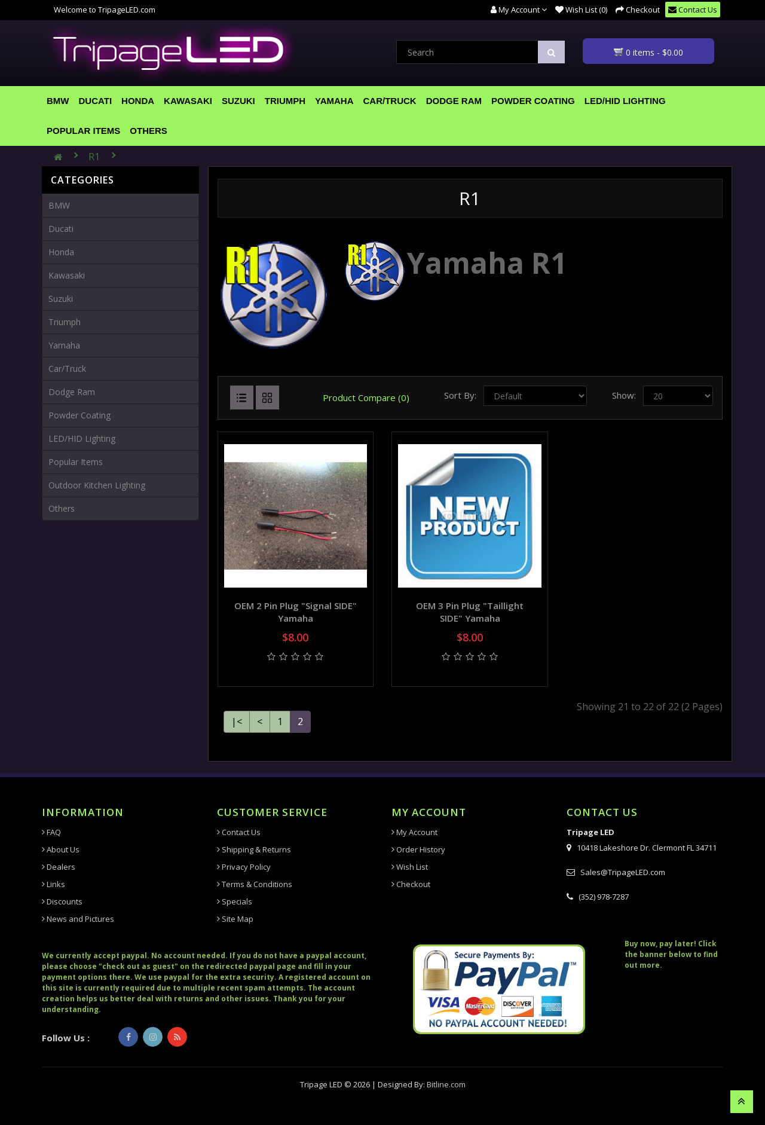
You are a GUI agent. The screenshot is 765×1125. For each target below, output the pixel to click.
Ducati (95, 101)
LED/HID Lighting (625, 101)
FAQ (51, 832)
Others (148, 131)
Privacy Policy (244, 866)
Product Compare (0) (366, 397)
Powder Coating (533, 101)
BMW (58, 101)
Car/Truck (390, 101)
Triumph (285, 101)
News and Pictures (78, 918)
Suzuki (238, 101)
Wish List (409, 866)
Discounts (62, 901)
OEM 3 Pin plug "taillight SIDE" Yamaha (470, 612)
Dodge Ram (454, 101)
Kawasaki (188, 101)
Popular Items (83, 131)
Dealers (58, 866)
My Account (414, 832)
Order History (418, 849)
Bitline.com (446, 1084)
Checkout (410, 884)
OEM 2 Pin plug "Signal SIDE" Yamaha (295, 612)
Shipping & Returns (254, 849)
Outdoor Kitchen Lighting (96, 485)
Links (53, 884)
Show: (624, 395)
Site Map (235, 918)
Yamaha (334, 101)
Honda (137, 101)
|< (236, 721)
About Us (60, 849)
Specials (234, 901)
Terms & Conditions (254, 884)
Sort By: (460, 395)
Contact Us (239, 832)
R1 (94, 156)
